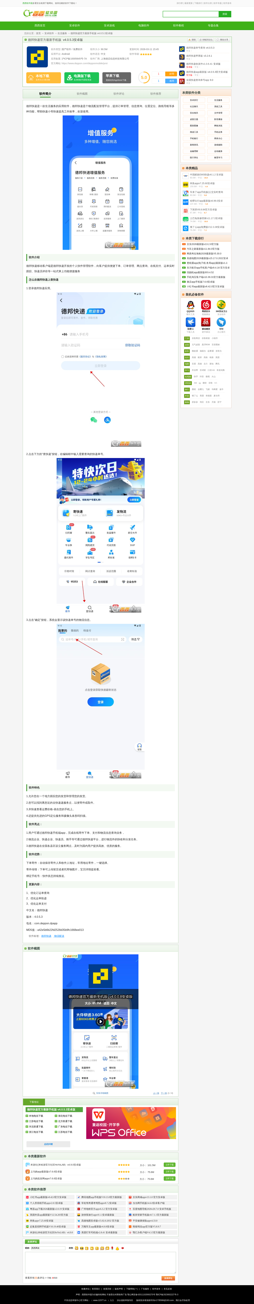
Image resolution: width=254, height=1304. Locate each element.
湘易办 (203, 351)
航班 (200, 357)
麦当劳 (217, 396)
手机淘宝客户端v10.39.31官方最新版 (206, 277)
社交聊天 (194, 106)
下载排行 (198, 3)
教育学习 (218, 157)
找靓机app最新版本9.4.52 (200, 272)
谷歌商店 (196, 338)
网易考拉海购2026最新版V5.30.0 (204, 253)
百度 (194, 364)
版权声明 (119, 1289)
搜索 (225, 14)
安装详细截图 (102, 1093)
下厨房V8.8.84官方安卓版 (203, 209)
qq (200, 383)
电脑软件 (143, 25)
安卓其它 (194, 100)
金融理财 (194, 151)
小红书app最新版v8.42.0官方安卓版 (205, 286)
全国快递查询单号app (199, 80)
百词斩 (203, 370)
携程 (194, 389)
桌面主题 (194, 119)
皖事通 (211, 351)
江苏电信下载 (36, 1121)
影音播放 (218, 119)
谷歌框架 (206, 338)
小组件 (215, 338)
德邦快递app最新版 (207, 72)
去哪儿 (201, 389)
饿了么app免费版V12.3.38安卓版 (207, 227)
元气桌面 (196, 344)
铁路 (212, 357)
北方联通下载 (65, 1121)
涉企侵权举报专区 (125, 1300)
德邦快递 (46, 936)
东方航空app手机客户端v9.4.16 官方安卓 (208, 267)
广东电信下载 (65, 1126)
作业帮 (195, 370)
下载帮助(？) (132, 1289)
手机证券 (218, 132)
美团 (217, 357)
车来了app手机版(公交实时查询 (206, 192)
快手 (196, 376)
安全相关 (194, 113)
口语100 (211, 370)
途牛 (221, 389)
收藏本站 (85, 1289)
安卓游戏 (109, 25)
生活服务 (62, 33)
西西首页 (40, 25)
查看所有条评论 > (35, 1277)
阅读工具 (194, 132)
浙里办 (219, 351)
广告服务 (145, 1289)
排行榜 (180, 3)
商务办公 (218, 138)
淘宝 (202, 402)
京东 (208, 402)
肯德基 (209, 396)
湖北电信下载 (65, 1115)
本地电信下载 (36, 1115)
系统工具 (218, 106)
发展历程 (107, 1289)
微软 (205, 383)
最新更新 (188, 3)
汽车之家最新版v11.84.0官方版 (203, 248)
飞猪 (208, 389)
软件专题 (218, 3)
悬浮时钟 (206, 344)
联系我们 (96, 1289)
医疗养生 (194, 157)
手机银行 (194, 138)
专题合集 (213, 25)
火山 (214, 376)
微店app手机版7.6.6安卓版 (201, 281)
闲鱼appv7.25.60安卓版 (202, 183)
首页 (38, 33)
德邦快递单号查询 (200, 47)
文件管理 (218, 113)
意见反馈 (168, 1289)
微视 (208, 376)
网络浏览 (218, 126)
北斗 (206, 364)
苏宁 (219, 402)
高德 (194, 357)
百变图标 (216, 344)
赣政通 (195, 351)
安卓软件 (74, 25)
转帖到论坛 (207, 39)
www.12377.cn (99, 1300)
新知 (212, 364)
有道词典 (221, 370)
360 (195, 383)
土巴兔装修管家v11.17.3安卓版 (206, 218)
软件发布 (227, 3)
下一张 (164, 1093)
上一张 (156, 1093)
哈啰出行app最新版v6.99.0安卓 (206, 200)
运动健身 (218, 151)
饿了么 (195, 396)
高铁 (206, 357)
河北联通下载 (36, 1126)
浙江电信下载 (36, 1132)
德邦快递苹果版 (199, 55)
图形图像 (194, 126)
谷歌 (211, 383)
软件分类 (208, 3)
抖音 (202, 376)
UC (215, 383)
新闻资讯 (194, 145)
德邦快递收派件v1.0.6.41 (203, 64)
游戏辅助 (218, 145)
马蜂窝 (215, 389)
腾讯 (217, 364)
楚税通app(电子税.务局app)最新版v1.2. (207, 263)
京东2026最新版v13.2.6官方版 (203, 244)
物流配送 (58, 936)
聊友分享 (224, 39)
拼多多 (195, 402)
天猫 (214, 402)
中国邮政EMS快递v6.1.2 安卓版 (206, 174)
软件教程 (178, 25)
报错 (194, 39)
